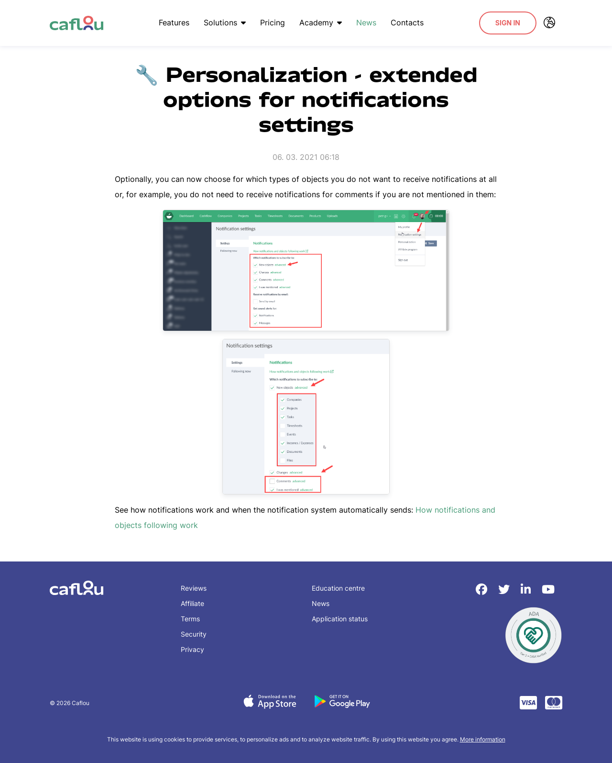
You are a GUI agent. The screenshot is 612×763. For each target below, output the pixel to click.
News (366, 22)
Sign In (507, 23)
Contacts (407, 22)
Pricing (272, 22)
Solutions (225, 22)
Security (194, 634)
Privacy (192, 649)
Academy (320, 22)
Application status (340, 619)
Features (174, 22)
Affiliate (192, 603)
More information (482, 739)
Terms (190, 619)
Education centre (338, 588)
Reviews (194, 588)
